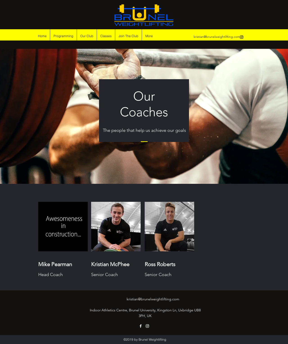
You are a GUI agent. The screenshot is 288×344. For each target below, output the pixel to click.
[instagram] (241, 37)
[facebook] (140, 326)
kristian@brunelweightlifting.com (217, 37)
